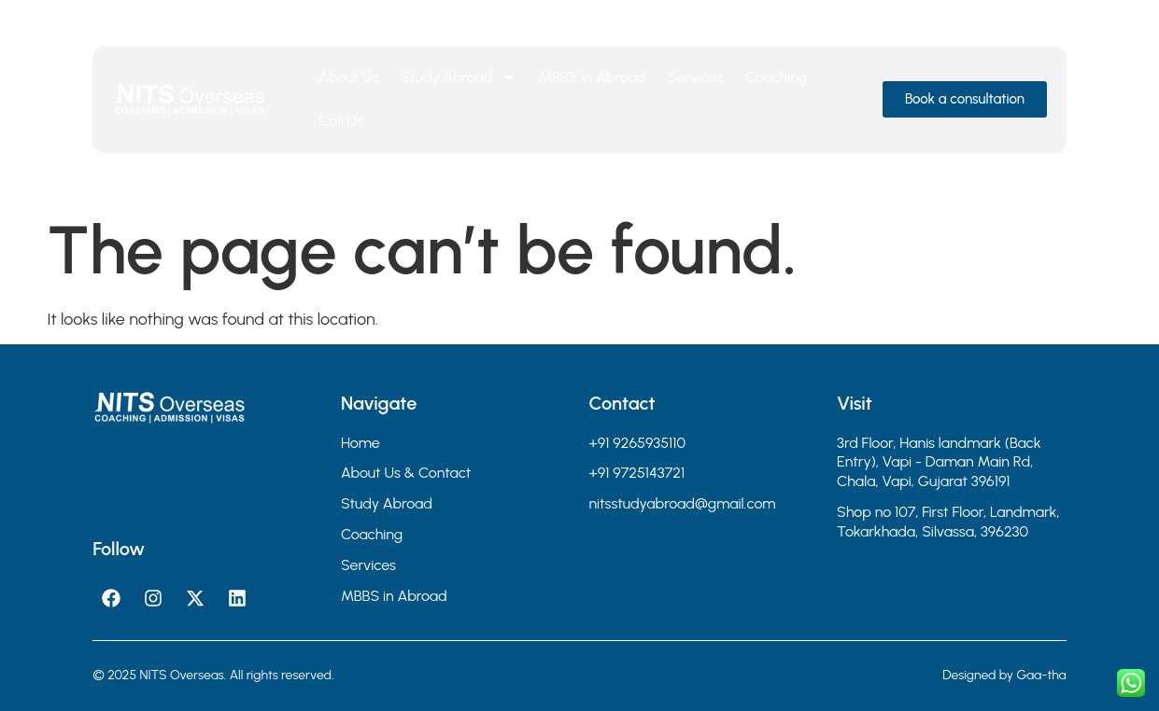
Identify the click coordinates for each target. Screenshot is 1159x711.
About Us (348, 77)
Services (695, 77)
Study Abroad (458, 77)
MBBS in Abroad (592, 77)
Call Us (340, 121)
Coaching (776, 77)
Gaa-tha (1041, 675)
